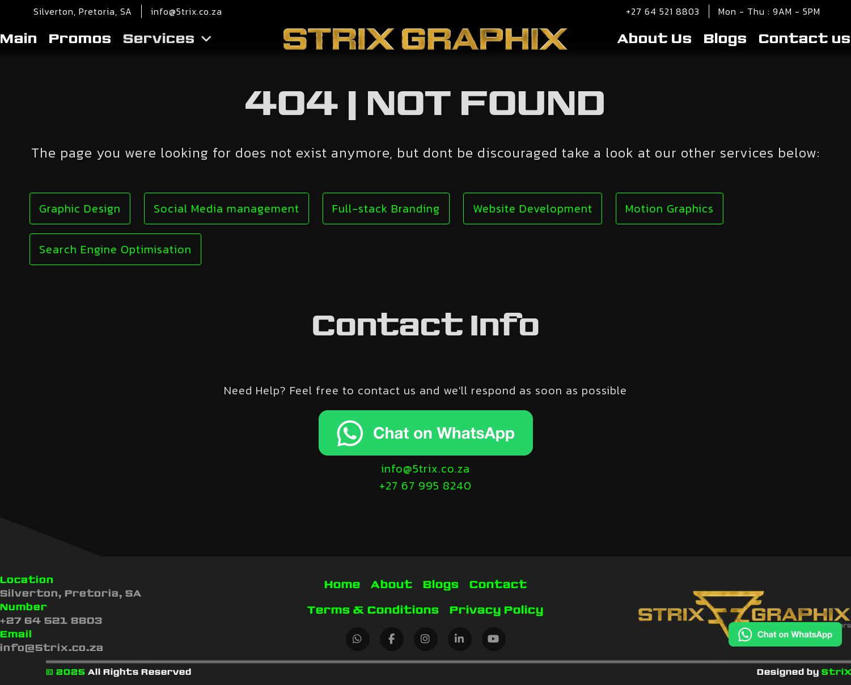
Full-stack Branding (386, 208)
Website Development (532, 208)
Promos (80, 39)
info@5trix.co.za (186, 11)
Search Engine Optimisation (115, 249)
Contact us (805, 39)
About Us (654, 39)
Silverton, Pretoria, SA (71, 593)
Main (18, 39)
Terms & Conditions (373, 610)
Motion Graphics (669, 208)
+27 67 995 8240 (425, 485)
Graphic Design (80, 208)
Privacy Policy (497, 610)
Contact (498, 584)
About (392, 584)
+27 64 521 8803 (663, 11)
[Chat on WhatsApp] (785, 636)
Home (342, 584)
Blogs (725, 39)
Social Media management (226, 208)
